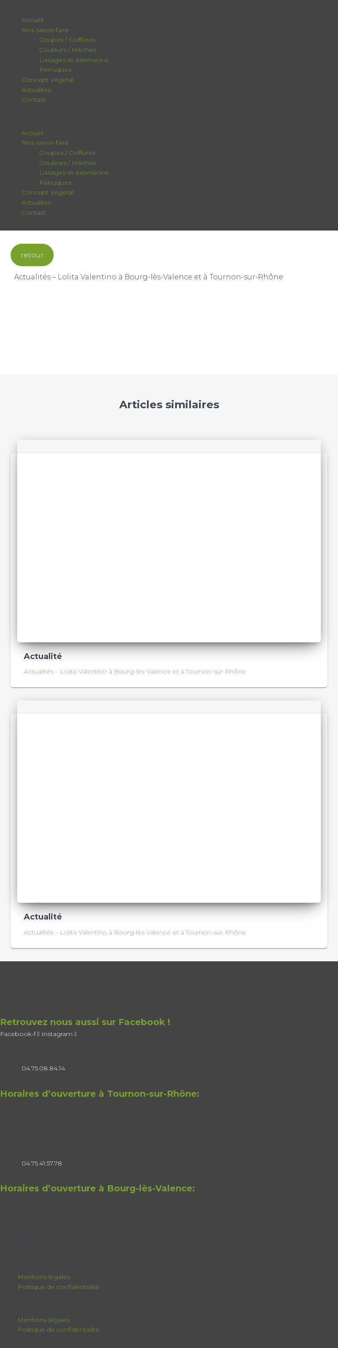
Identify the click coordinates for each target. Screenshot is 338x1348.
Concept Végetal (47, 80)
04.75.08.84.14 (43, 1068)
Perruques (55, 69)
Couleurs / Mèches (67, 50)
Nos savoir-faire (45, 30)
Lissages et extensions (73, 60)
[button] (127, 123)
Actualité (43, 656)
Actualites (36, 90)
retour (32, 255)
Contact (34, 99)
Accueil (33, 20)
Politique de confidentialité (58, 1287)
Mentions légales (44, 1277)
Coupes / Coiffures (67, 40)
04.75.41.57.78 (42, 1163)
